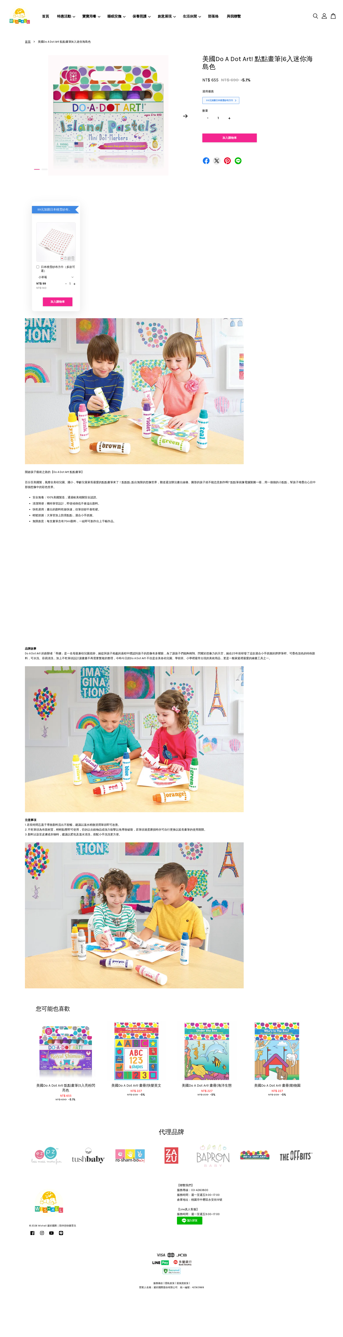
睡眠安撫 (116, 16)
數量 (205, 110)
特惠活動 (66, 16)
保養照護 (142, 16)
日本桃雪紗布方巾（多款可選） (55, 268)
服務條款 (158, 1283)
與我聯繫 (234, 16)
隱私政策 (170, 1283)
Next (185, 116)
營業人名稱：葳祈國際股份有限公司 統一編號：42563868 (171, 1287)
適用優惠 (208, 91)
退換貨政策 (183, 1283)
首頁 (45, 16)
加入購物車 (58, 301)
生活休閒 (192, 16)
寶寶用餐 (91, 16)
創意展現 (167, 16)
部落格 (213, 16)
